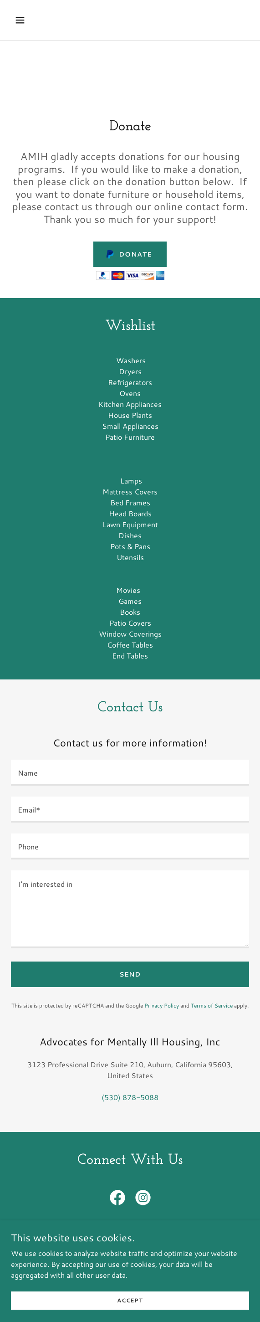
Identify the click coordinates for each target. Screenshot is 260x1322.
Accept (130, 1313)
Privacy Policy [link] (161, 1005)
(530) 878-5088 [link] (130, 1097)
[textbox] (130, 773)
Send (130, 974)
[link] (117, 1199)
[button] (28, 20)
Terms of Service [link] (212, 1005)
